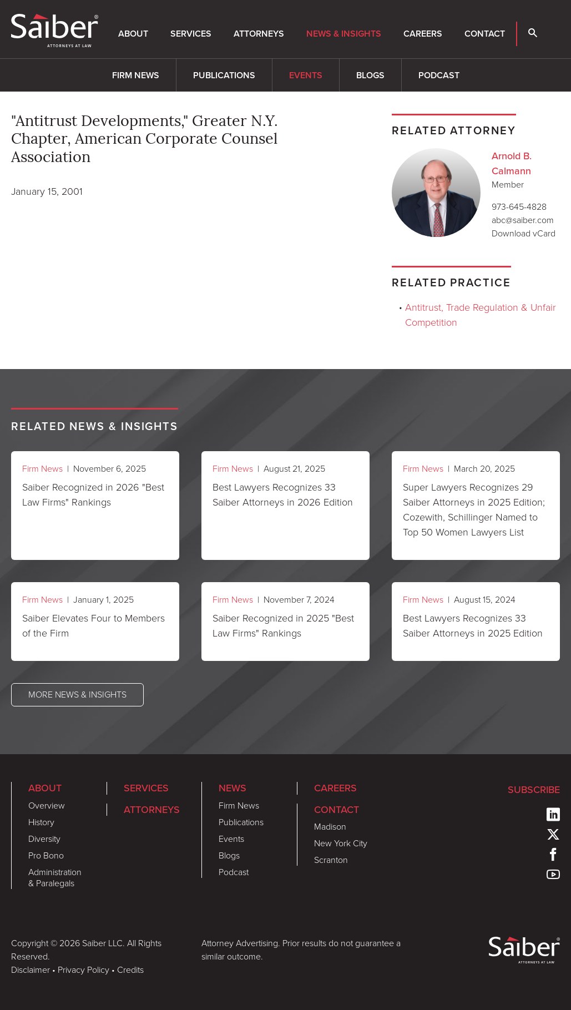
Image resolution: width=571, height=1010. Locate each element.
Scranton (331, 860)
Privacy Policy (83, 969)
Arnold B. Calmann (512, 163)
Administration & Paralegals (55, 878)
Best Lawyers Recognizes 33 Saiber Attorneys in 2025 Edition (473, 625)
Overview (46, 805)
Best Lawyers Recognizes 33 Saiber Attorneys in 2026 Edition (283, 494)
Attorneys (259, 33)
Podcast (438, 75)
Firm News (135, 75)
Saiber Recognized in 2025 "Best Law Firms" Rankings (283, 625)
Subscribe (534, 789)
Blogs (370, 75)
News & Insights (343, 33)
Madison (330, 826)
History (41, 822)
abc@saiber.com (523, 220)
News (232, 788)
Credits (130, 969)
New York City (340, 843)
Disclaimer (30, 969)
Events (305, 75)
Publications (224, 75)
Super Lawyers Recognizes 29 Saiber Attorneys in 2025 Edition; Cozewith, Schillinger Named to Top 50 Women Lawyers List (474, 509)
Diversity (44, 838)
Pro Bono (46, 855)
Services (190, 33)
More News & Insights (77, 694)
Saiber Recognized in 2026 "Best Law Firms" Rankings (93, 494)
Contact (484, 33)
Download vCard (523, 233)
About (133, 33)
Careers (422, 33)
